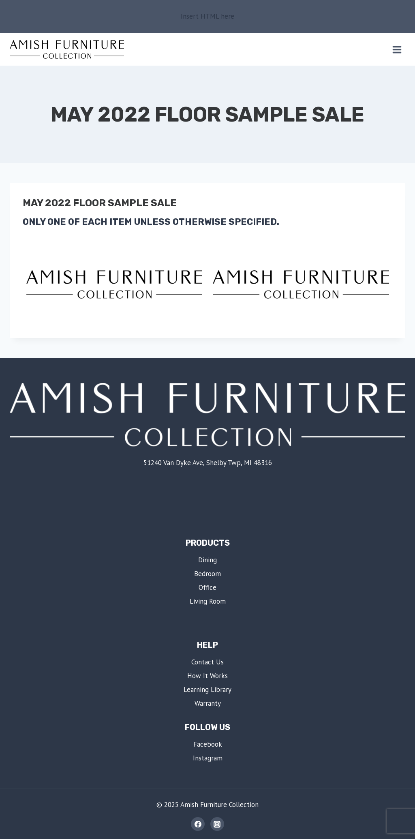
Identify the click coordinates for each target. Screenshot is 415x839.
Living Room (208, 601)
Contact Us (207, 662)
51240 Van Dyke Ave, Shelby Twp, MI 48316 (207, 462)
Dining (207, 559)
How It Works (207, 675)
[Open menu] (396, 49)
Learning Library (207, 689)
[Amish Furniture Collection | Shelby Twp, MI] (67, 49)
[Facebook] (198, 824)
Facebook (207, 744)
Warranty (208, 703)
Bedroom (207, 573)
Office (207, 587)
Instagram (207, 758)
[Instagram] (217, 824)
